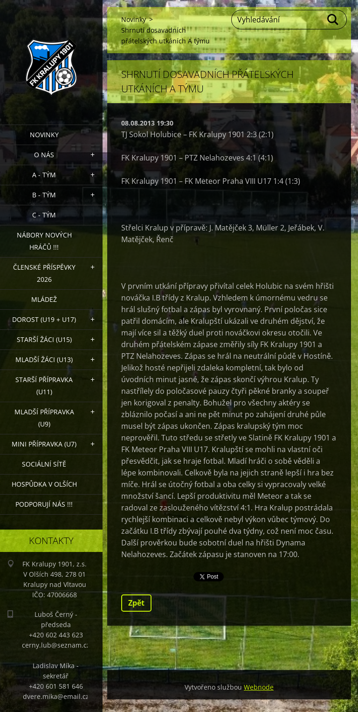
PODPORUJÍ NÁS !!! (44, 504)
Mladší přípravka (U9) (44, 417)
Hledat (333, 20)
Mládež (44, 299)
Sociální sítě (44, 464)
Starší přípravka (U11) (44, 385)
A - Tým (44, 174)
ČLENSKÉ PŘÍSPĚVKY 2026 (44, 273)
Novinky (44, 134)
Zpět (136, 603)
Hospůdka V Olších (44, 484)
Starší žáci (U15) (44, 339)
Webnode (259, 687)
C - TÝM (44, 214)
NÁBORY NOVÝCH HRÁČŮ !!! (44, 240)
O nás (44, 154)
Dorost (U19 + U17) (44, 319)
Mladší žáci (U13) (44, 359)
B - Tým (44, 194)
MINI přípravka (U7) (44, 444)
